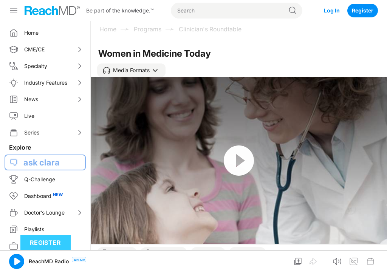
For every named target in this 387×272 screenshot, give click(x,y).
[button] (131, 70)
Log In (332, 10)
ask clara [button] (41, 162)
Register (362, 10)
